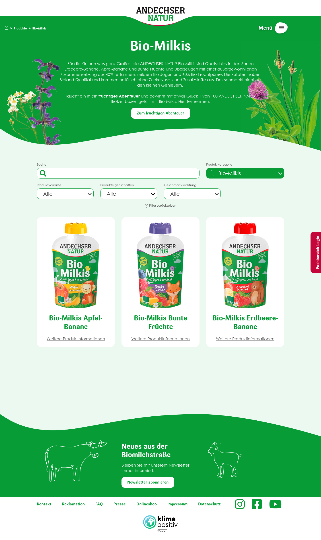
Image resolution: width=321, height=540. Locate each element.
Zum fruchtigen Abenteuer (160, 113)
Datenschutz (209, 504)
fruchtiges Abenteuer (118, 95)
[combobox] (245, 173)
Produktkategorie (219, 164)
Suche (41, 164)
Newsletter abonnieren (148, 482)
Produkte (20, 28)
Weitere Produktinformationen (76, 338)
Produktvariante (49, 185)
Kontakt (44, 504)
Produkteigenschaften (117, 185)
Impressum (177, 504)
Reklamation (73, 504)
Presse (119, 504)
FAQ (99, 504)
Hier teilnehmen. (193, 101)
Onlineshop (146, 504)
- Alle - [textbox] (48, 194)
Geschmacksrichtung (180, 185)
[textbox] (225, 173)
